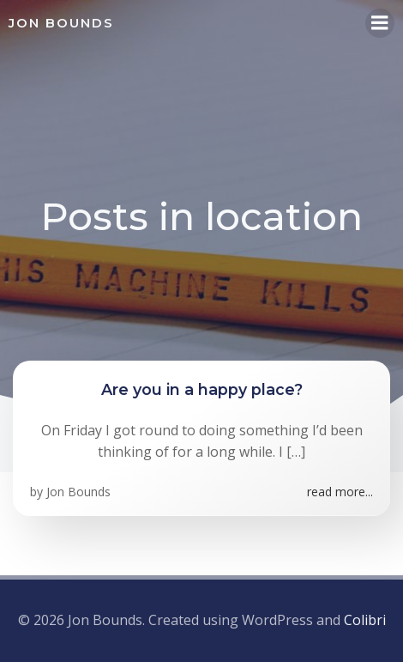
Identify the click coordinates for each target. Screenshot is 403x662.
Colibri (365, 619)
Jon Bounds (78, 491)
